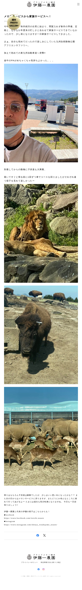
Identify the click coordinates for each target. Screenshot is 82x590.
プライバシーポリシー (29, 562)
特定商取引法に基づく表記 (51, 562)
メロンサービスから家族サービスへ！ (27, 16)
